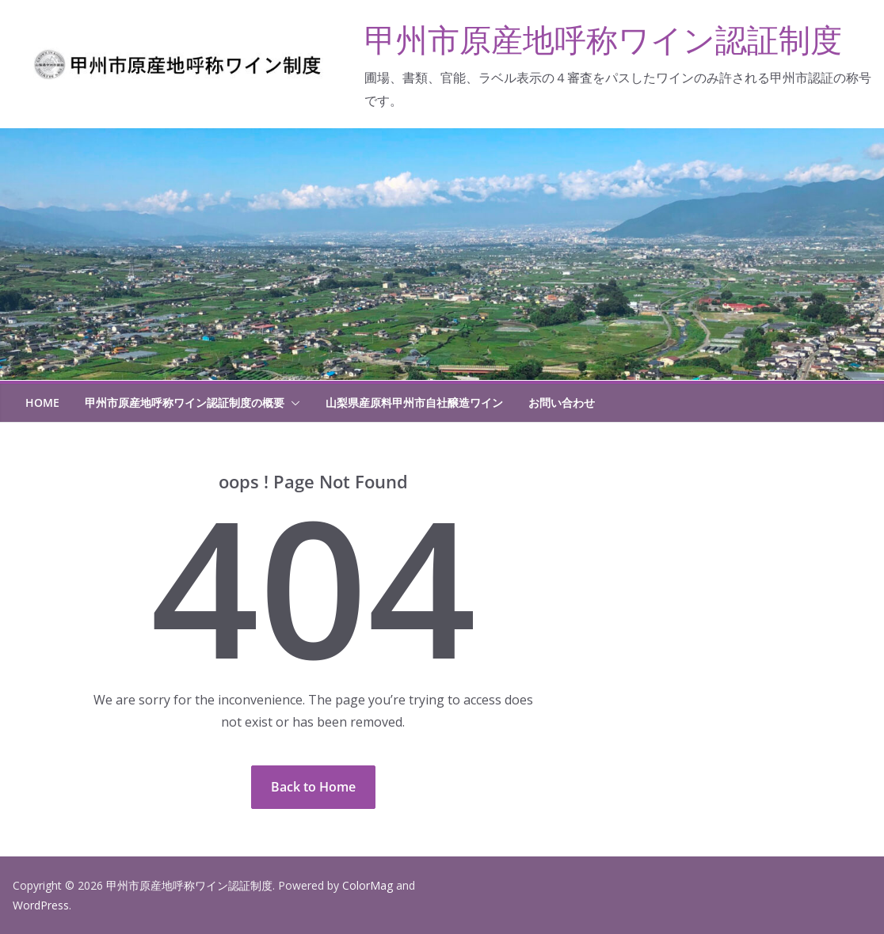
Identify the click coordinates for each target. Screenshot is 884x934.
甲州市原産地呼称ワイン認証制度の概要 (184, 402)
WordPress (41, 905)
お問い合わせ (561, 402)
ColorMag (367, 885)
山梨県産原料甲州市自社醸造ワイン (414, 402)
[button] (292, 403)
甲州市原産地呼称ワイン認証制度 (603, 39)
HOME (42, 402)
